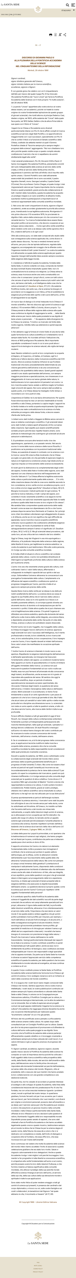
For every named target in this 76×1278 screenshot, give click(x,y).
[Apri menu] (73, 5)
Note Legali (38, 1265)
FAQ (38, 1262)
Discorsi (5, 14)
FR (36, 45)
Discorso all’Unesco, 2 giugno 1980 (26, 829)
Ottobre (17, 14)
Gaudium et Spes (35, 286)
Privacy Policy (38, 1272)
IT (40, 45)
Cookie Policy (38, 1269)
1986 (11, 14)
